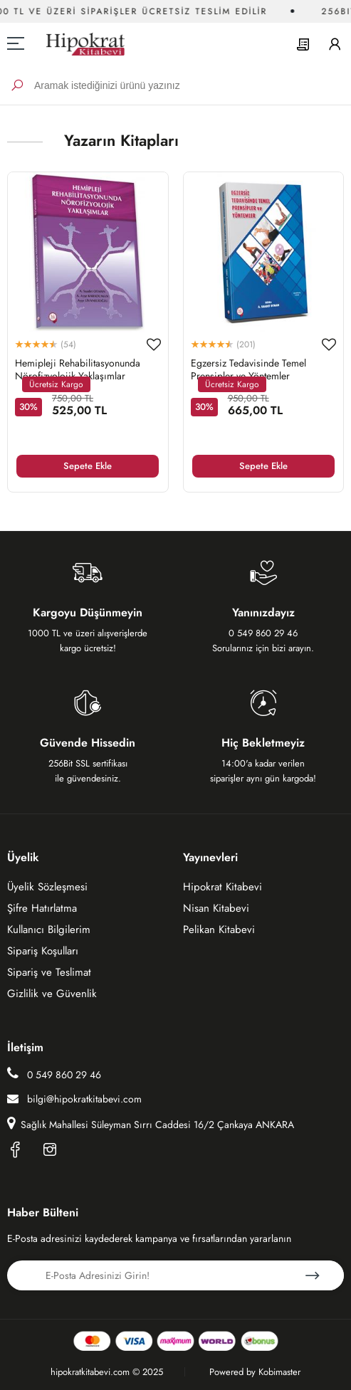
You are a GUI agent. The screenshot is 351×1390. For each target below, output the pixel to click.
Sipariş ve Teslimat (49, 972)
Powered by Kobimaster (254, 1371)
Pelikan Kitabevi (219, 929)
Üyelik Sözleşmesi (47, 887)
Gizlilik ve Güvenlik (52, 993)
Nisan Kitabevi (216, 908)
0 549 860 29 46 (54, 1074)
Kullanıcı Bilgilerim (48, 929)
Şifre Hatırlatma (42, 908)
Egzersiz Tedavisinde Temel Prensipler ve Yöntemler (248, 369)
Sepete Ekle (87, 466)
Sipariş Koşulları (42, 951)
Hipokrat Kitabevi (222, 887)
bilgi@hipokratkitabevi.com (74, 1099)
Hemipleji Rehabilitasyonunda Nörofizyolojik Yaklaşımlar (77, 369)
